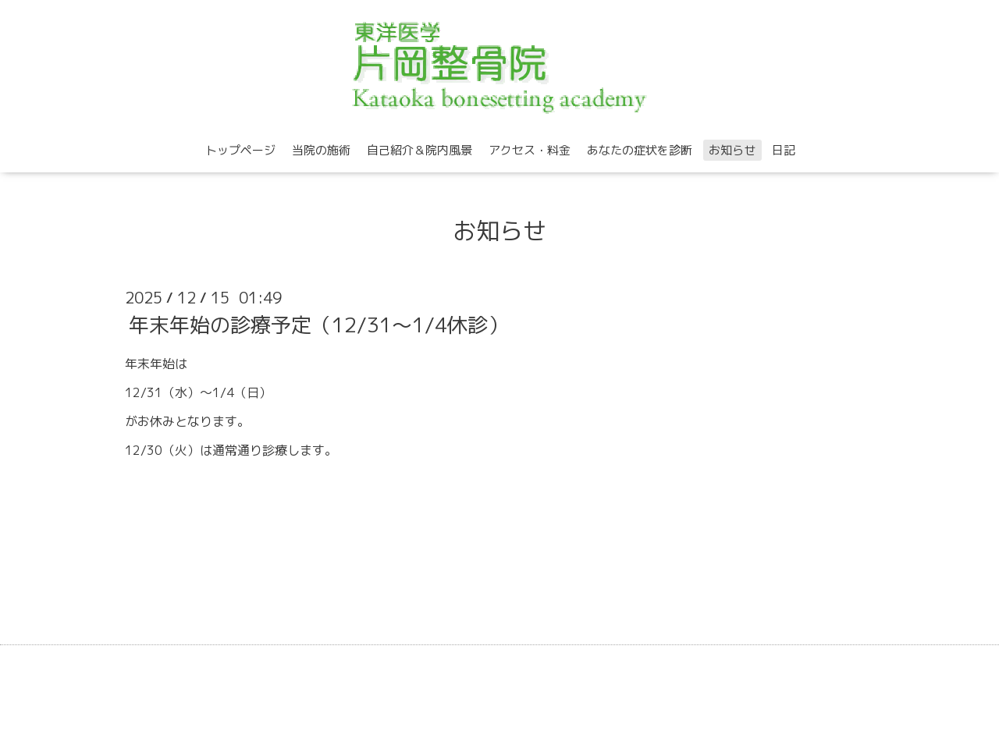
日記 (783, 150)
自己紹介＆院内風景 (419, 150)
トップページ (240, 150)
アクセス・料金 (530, 150)
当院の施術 (321, 150)
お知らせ (732, 150)
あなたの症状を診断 (639, 150)
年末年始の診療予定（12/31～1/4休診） (318, 324)
